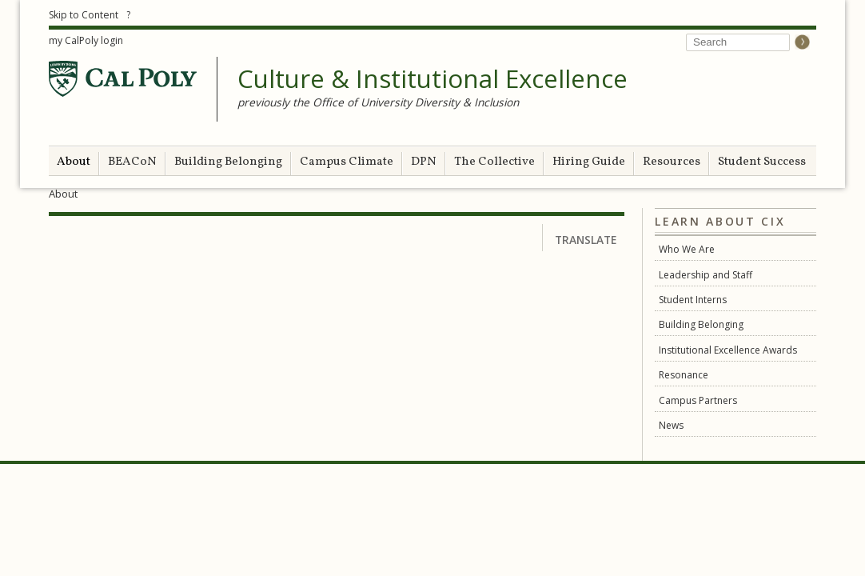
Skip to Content (83, 15)
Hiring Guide (588, 162)
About (73, 162)
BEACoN (132, 162)
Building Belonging (228, 162)
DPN (423, 162)
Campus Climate (346, 162)
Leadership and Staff (705, 275)
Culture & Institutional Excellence (432, 79)
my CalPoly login (86, 40)
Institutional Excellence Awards (728, 350)
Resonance (683, 375)
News (671, 425)
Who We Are (687, 249)
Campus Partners (698, 400)
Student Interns (693, 299)
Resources (671, 162)
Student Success (762, 162)
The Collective (494, 162)
